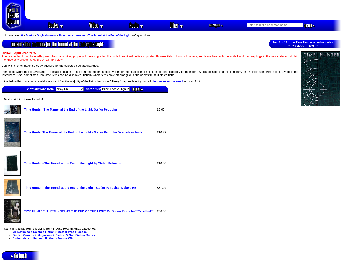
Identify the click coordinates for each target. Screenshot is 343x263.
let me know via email (168, 81)
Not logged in (216, 25)
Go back (18, 255)
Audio (137, 25)
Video (96, 25)
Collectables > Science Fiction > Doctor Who (43, 238)
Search (309, 25)
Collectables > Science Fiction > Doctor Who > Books (50, 232)
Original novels (46, 35)
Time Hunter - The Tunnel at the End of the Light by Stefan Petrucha (72, 163)
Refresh (137, 89)
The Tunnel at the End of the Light (109, 35)
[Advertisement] (183, 10)
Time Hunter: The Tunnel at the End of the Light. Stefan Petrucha (70, 109)
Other (177, 25)
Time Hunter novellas (72, 35)
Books (55, 25)
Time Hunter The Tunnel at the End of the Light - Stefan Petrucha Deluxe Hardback (83, 132)
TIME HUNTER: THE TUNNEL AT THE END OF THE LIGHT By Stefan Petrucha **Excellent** (88, 211)
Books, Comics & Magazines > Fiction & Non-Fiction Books (54, 235)
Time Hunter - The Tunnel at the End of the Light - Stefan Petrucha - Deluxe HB (80, 187)
